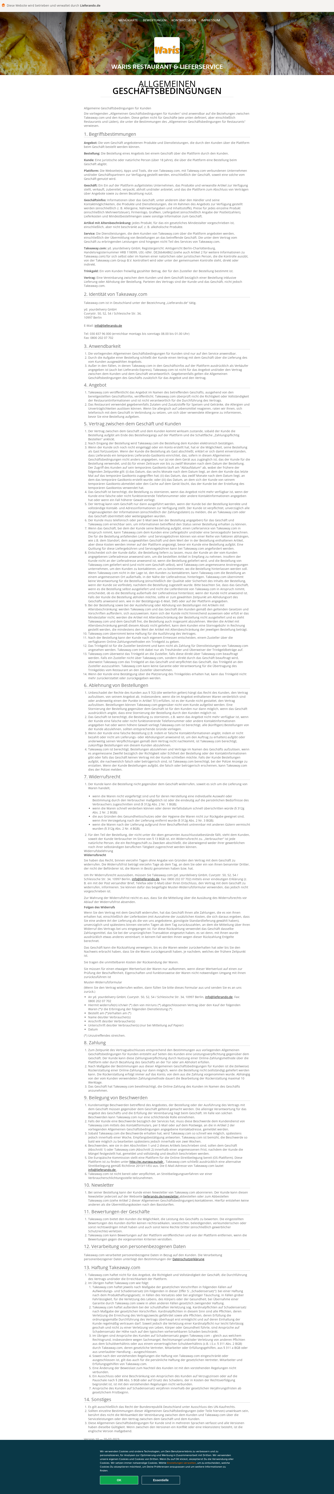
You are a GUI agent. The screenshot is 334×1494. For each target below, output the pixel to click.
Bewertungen (154, 20)
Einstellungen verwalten (181, 1462)
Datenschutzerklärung (188, 1259)
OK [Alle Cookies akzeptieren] (119, 1480)
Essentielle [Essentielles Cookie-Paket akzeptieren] (160, 1480)
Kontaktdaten (183, 20)
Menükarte (128, 20)
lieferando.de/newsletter (161, 1196)
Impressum (210, 20)
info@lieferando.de (108, 326)
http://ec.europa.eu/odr (147, 1162)
